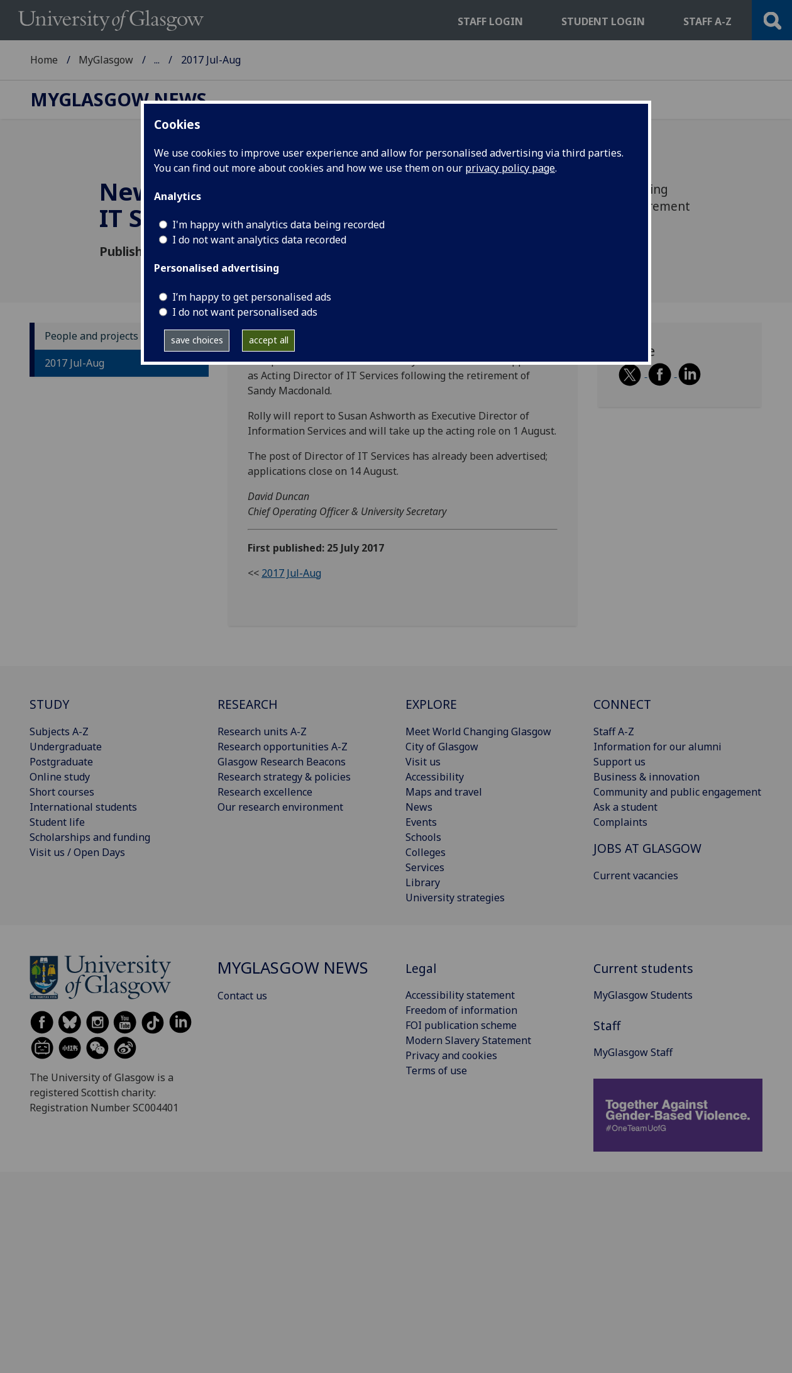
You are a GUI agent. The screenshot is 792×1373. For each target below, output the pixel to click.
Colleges (425, 852)
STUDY (49, 704)
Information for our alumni (657, 746)
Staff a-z (707, 21)
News (418, 807)
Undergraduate (66, 746)
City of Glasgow (441, 746)
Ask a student (625, 807)
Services (424, 867)
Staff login (490, 21)
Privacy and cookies (451, 1055)
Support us (619, 762)
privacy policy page (510, 168)
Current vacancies (635, 875)
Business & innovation (646, 777)
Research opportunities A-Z (282, 746)
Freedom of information (461, 1010)
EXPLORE (431, 704)
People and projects (91, 336)
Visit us (423, 762)
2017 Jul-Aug (74, 363)
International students (83, 807)
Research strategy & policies (284, 777)
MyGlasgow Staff (633, 1052)
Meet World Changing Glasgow (478, 731)
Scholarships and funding (90, 837)
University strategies (455, 897)
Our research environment (280, 807)
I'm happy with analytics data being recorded (278, 224)
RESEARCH (247, 704)
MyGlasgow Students (643, 995)
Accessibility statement (460, 995)
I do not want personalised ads (244, 312)
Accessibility (434, 777)
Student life (57, 822)
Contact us (242, 996)
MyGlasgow (106, 60)
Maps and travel (443, 792)
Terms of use (436, 1070)
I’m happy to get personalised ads (251, 297)
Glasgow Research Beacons (281, 762)
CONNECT (622, 704)
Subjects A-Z (59, 731)
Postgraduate (61, 762)
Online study (60, 777)
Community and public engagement (677, 792)
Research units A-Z (262, 731)
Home (44, 60)
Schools (423, 837)
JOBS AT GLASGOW (647, 848)
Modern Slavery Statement (468, 1040)
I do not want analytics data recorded (259, 240)
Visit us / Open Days (77, 852)
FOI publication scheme (461, 1025)
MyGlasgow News (196, 60)
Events (421, 822)
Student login (603, 21)
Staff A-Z (613, 731)
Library (422, 882)
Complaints (620, 822)
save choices (197, 340)
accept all (269, 340)
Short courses (62, 792)
